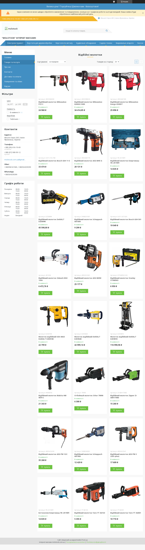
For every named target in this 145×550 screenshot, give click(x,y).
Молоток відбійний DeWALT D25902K (87, 338)
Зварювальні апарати (125, 43)
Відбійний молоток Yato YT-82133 (89, 513)
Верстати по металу (64, 43)
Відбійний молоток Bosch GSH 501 (125, 219)
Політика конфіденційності (96, 542)
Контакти (8, 72)
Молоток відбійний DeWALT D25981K (123, 338)
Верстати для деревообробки (39, 43)
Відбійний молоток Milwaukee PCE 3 (52, 103)
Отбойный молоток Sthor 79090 (88, 395)
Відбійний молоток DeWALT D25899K (51, 220)
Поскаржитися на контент (75, 542)
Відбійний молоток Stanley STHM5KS (122, 279)
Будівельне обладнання (86, 43)
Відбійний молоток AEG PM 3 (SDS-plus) (123, 455)
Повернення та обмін (13, 81)
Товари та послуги (12, 62)
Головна (7, 57)
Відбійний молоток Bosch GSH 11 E (54, 161)
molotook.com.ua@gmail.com (15, 160)
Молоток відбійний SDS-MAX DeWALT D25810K (52, 338)
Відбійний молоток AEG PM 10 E (53, 454)
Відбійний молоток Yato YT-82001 (125, 513)
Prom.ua (85, 540)
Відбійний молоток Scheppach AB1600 (88, 220)
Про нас (7, 67)
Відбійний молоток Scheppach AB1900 (88, 455)
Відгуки (7, 86)
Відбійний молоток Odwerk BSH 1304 (53, 279)
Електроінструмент (15, 43)
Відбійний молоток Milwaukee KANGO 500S (88, 103)
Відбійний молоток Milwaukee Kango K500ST (124, 103)
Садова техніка (106, 43)
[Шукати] (106, 31)
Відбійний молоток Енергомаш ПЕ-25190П (124, 162)
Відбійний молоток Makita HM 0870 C (52, 396)
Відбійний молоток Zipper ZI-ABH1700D (123, 396)
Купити (47, 117)
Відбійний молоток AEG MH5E (87, 278)
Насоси (140, 43)
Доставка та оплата (12, 76)
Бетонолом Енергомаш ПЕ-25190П (54, 513)
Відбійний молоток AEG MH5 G (88, 161)
